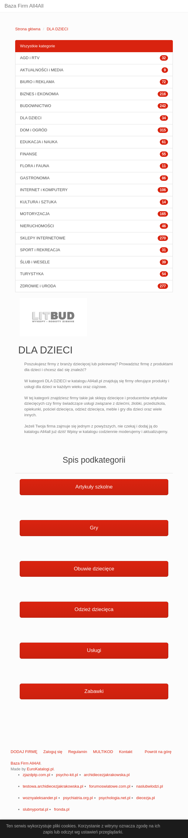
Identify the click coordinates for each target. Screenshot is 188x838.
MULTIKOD (103, 751)
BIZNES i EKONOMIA (39, 94)
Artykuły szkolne (94, 487)
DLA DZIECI (57, 29)
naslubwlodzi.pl (149, 786)
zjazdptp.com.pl (36, 774)
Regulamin (77, 751)
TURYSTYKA (32, 274)
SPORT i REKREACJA (40, 250)
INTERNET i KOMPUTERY (44, 190)
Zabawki (93, 691)
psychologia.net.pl (114, 798)
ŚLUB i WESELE (35, 262)
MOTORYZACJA (35, 213)
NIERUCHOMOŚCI (37, 226)
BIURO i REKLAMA (37, 81)
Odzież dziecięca (94, 609)
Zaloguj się (52, 751)
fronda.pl (61, 809)
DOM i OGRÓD (33, 130)
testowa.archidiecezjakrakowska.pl (53, 786)
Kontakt (125, 751)
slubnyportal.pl (35, 809)
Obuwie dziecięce (94, 569)
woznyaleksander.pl (40, 798)
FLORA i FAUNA (34, 166)
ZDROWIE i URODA (38, 286)
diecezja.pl (145, 798)
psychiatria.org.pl (78, 798)
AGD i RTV (29, 58)
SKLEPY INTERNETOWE (42, 238)
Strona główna (27, 29)
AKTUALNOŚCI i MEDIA (41, 70)
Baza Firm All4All (24, 6)
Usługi (94, 650)
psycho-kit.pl (67, 774)
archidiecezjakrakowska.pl (107, 774)
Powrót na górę (158, 751)
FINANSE (28, 154)
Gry (94, 528)
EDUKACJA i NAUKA (39, 142)
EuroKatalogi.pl (40, 769)
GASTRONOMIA (35, 178)
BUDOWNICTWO (35, 105)
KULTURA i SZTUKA (38, 202)
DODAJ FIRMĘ (24, 751)
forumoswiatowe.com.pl (109, 786)
